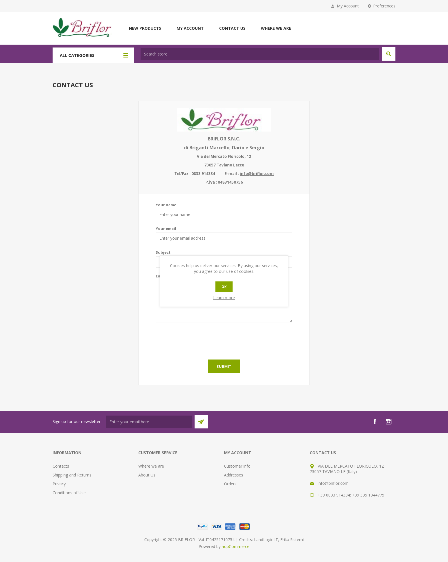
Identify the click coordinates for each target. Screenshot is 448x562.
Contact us (232, 28)
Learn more (224, 297)
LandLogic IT (266, 539)
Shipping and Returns (72, 475)
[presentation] (224, 340)
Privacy (59, 483)
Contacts (61, 466)
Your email (166, 228)
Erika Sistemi (292, 539)
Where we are (276, 28)
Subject (163, 252)
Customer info (237, 466)
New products (145, 28)
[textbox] (260, 54)
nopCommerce (235, 546)
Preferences (384, 6)
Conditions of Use (69, 492)
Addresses (233, 475)
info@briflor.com (257, 173)
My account (190, 28)
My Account (348, 6)
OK (224, 286)
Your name (166, 204)
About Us (146, 475)
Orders (230, 483)
